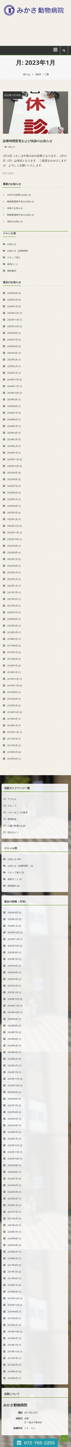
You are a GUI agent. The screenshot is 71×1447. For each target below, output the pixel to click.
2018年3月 (12, 638)
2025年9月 (12, 332)
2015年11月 (13, 685)
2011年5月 (12, 745)
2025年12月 (13, 313)
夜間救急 (12, 819)
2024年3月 (12, 439)
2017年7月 (12, 652)
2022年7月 (12, 559)
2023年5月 (12, 499)
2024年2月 (12, 446)
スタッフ (12, 805)
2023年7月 (12, 485)
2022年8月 (12, 552)
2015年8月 (12, 692)
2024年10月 (13, 392)
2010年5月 (12, 752)
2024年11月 (13, 386)
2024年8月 (12, 406)
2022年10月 (13, 539)
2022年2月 (12, 579)
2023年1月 (12, 519)
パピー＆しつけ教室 (18, 812)
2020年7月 (12, 612)
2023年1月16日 (12, 95)
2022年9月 (12, 545)
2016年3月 (12, 672)
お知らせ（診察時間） (18, 250)
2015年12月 (13, 678)
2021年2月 (12, 605)
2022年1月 (12, 585)
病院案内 (11, 270)
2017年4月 (12, 658)
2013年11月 (13, 732)
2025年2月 (12, 366)
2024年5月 (12, 426)
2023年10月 (13, 465)
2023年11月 (13, 459)
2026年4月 (12, 293)
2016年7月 (12, 665)
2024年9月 (12, 399)
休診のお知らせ (15, 208)
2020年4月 (12, 625)
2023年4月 (12, 505)
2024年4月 (12, 432)
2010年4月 (12, 758)
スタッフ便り (14, 257)
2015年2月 (12, 705)
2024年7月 (12, 412)
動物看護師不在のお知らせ (20, 201)
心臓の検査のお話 (16, 825)
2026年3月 (12, 299)
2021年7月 (12, 592)
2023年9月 (12, 472)
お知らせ (11, 146)
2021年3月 (12, 599)
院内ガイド (13, 832)
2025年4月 (12, 352)
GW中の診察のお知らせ (19, 194)
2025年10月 (13, 326)
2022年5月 (12, 572)
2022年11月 (13, 532)
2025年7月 (12, 339)
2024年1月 (12, 452)
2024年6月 (12, 419)
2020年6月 (12, 618)
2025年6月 (12, 346)
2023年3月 (12, 512)
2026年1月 (12, 306)
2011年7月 (12, 738)
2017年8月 (12, 645)
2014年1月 (12, 725)
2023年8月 (12, 479)
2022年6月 (12, 565)
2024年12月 (13, 379)
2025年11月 (13, 319)
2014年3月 (12, 718)
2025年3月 (12, 359)
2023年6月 (12, 492)
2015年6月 (12, 698)
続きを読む (8, 173)
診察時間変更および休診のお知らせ (27, 141)
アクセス (12, 799)
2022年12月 (13, 525)
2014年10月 (13, 712)
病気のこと (12, 264)
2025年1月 (12, 372)
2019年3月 (12, 632)
